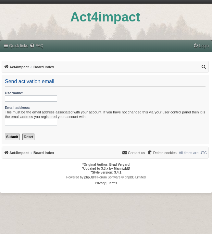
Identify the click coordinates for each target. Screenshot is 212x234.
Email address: (17, 108)
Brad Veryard (119, 164)
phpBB (89, 177)
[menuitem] (36, 46)
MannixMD (122, 168)
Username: (14, 93)
